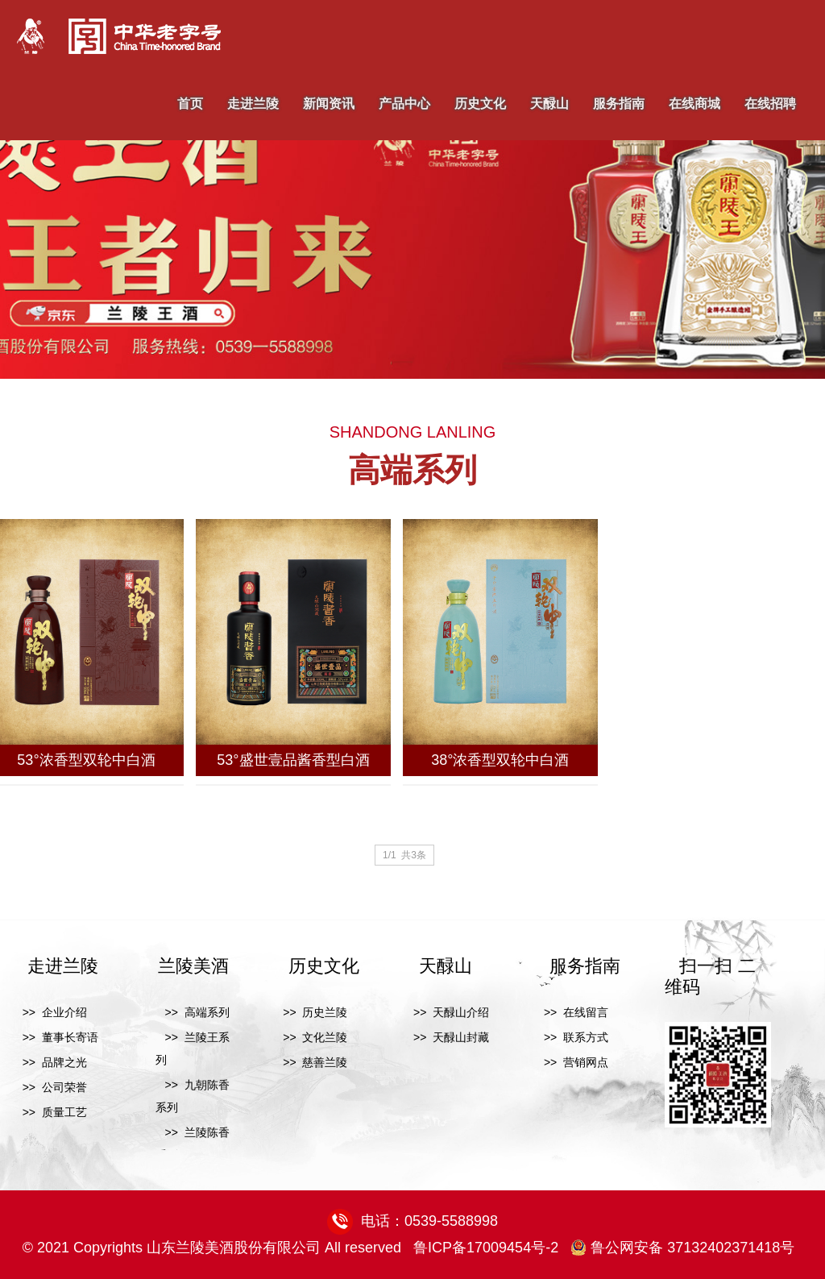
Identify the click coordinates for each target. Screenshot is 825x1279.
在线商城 (694, 103)
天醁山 (549, 103)
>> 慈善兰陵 (311, 1062)
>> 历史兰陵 (311, 1012)
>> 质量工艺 (50, 1112)
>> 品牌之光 (50, 1062)
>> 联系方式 (571, 1037)
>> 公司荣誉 (50, 1087)
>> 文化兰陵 (311, 1037)
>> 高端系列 (192, 1012)
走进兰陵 (253, 103)
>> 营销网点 (571, 1062)
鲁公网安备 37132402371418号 (682, 1248)
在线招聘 (770, 103)
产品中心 (404, 103)
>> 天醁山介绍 (446, 1012)
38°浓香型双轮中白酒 (500, 760)
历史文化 (480, 103)
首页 (190, 103)
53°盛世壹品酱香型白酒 (293, 760)
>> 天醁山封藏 (446, 1037)
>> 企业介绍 (50, 1012)
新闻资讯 (328, 103)
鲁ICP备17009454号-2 (485, 1248)
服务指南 (619, 103)
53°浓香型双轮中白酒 (86, 760)
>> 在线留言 (571, 1012)
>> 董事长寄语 (55, 1037)
